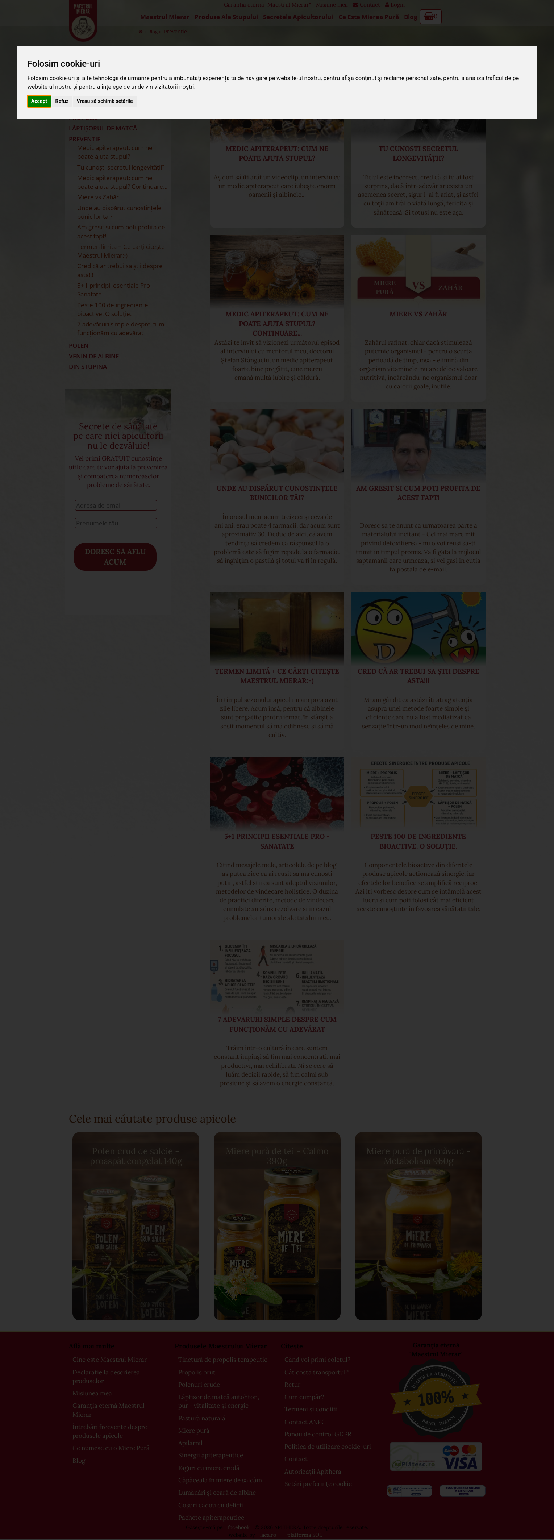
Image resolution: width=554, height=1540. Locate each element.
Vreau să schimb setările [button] (105, 101)
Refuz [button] (62, 101)
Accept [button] (39, 101)
